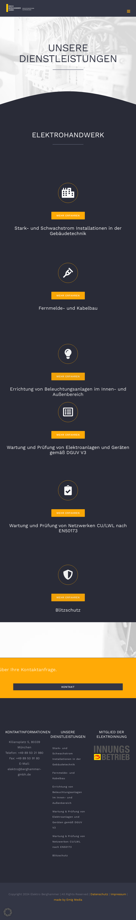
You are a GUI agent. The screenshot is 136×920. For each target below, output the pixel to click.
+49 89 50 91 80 (28, 758)
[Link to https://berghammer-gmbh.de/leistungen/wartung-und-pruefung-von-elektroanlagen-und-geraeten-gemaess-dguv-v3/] (68, 482)
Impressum (118, 894)
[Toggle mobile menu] (129, 11)
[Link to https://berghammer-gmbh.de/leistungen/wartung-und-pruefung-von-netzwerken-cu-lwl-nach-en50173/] (68, 587)
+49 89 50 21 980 (30, 753)
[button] (8, 912)
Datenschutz (99, 894)
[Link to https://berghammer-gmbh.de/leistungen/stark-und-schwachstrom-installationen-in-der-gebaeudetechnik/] (68, 263)
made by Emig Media (68, 899)
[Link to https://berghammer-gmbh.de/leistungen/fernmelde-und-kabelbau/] (68, 369)
